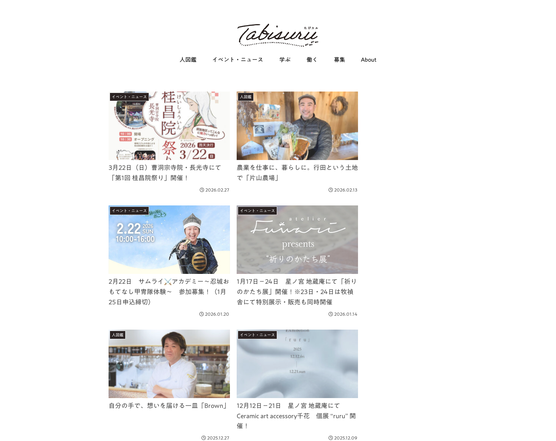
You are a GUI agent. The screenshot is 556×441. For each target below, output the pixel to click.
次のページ (278, 345)
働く (132, 430)
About (168, 430)
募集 (149, 430)
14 (297, 372)
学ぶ (114, 430)
